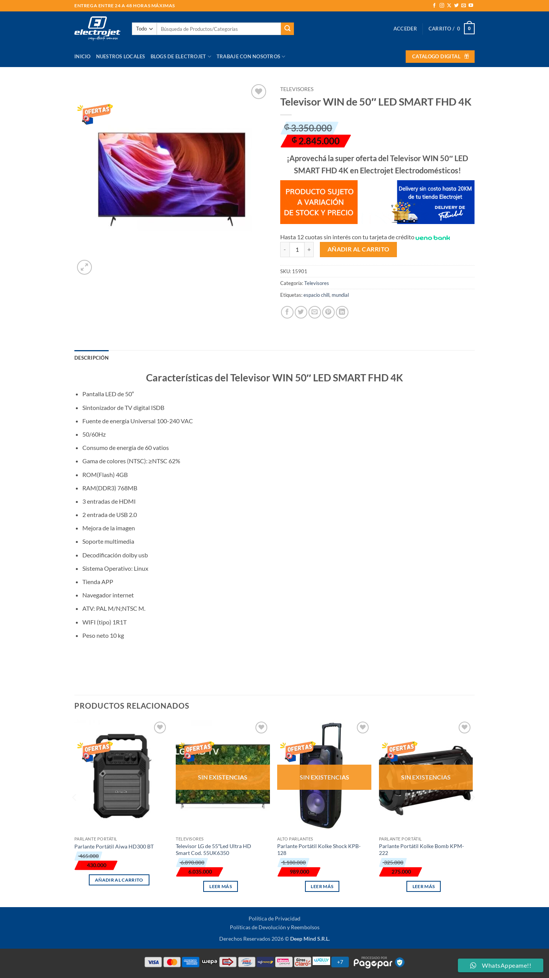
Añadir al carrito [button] (119, 879)
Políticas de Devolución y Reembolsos (274, 927)
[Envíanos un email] (463, 5)
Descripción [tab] (91, 358)
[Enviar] (287, 28)
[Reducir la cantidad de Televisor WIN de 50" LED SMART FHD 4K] (284, 249)
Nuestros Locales (120, 56)
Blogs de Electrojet (181, 56)
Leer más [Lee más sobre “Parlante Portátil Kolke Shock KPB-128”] (322, 886)
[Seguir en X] (449, 5)
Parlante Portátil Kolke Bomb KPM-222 (421, 849)
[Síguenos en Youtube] (471, 5)
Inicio (82, 56)
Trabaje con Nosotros (251, 56)
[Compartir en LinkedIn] (342, 312)
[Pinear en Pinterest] (328, 312)
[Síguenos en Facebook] (434, 5)
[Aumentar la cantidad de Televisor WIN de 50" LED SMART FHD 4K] (309, 249)
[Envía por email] (314, 312)
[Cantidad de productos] (297, 249)
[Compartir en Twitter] (301, 312)
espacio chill (316, 295)
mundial (340, 295)
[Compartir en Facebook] (287, 312)
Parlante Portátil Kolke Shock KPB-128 (319, 849)
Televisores (296, 89)
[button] (405, 28)
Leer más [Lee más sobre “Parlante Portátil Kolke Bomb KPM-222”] (424, 886)
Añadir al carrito (358, 249)
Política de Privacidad (274, 918)
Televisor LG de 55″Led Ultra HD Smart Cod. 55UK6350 (213, 849)
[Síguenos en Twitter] (456, 5)
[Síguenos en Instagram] (442, 5)
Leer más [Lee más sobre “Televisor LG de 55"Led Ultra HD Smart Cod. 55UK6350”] (220, 886)
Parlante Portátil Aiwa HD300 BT (114, 846)
